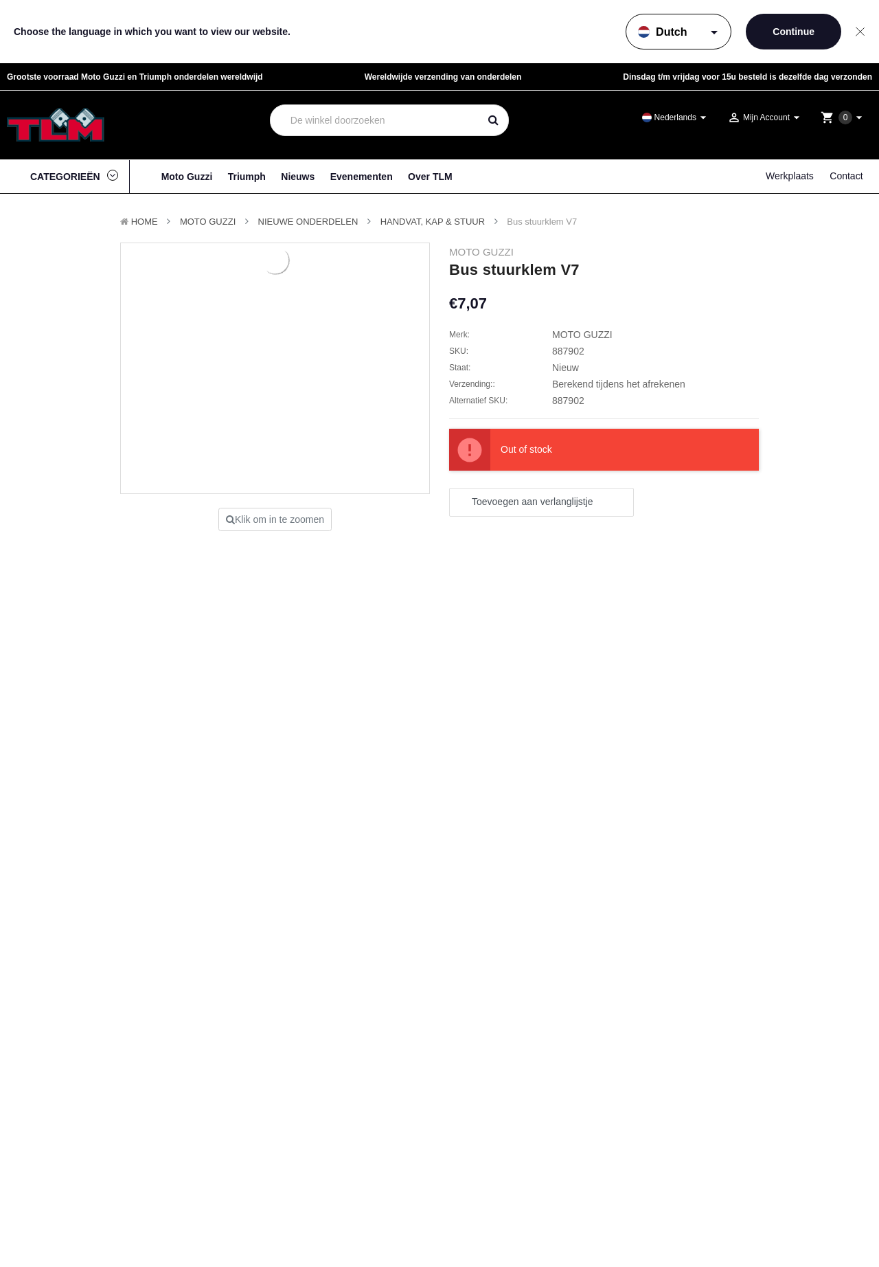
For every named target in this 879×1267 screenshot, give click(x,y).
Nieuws (298, 176)
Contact (846, 175)
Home (144, 221)
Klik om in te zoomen (275, 519)
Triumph (247, 176)
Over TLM (430, 176)
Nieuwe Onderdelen (308, 221)
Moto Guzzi (187, 176)
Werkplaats (790, 175)
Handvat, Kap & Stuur (432, 221)
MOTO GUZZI (208, 221)
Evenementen (361, 176)
